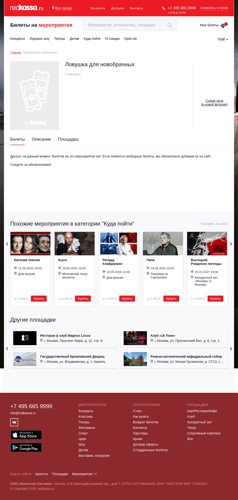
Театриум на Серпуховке (157, 275)
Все (190, 439)
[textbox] (130, 25)
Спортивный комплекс (204, 433)
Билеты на (41, 25)
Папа (151, 260)
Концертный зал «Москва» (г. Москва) (204, 281)
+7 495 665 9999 (182, 8)
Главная (15, 52)
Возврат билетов (145, 422)
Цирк (82, 439)
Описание (41, 139)
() (214, 102)
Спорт (83, 433)
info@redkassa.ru (23, 413)
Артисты (41, 474)
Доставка (117, 8)
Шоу (82, 444)
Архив (137, 439)
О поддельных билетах (150, 450)
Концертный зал (199, 422)
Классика (86, 416)
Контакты (136, 8)
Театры (84, 422)
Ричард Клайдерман (112, 262)
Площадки (60, 474)
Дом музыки (24, 274)
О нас (137, 411)
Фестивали (87, 428)
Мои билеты (212, 25)
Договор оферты (145, 444)
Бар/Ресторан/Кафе (202, 411)
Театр (191, 428)
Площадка (68, 139)
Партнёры (140, 433)
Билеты (17, 139)
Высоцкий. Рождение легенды (206, 262)
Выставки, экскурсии (94, 455)
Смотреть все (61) (214, 224)
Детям (83, 450)
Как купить (98, 8)
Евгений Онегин (27, 260)
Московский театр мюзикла (72, 275)
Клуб (191, 416)
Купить (39, 298)
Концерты (86, 411)
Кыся (62, 260)
